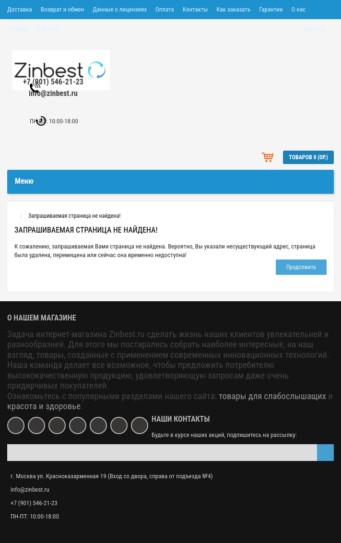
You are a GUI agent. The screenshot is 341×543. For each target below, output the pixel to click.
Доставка (19, 9)
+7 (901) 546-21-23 (53, 81)
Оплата (164, 9)
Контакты (195, 9)
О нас (299, 9)
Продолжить (301, 267)
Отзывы (17, 28)
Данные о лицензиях (120, 9)
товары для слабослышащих (272, 396)
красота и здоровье (44, 406)
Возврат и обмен (62, 9)
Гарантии (270, 9)
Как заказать (233, 9)
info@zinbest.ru (53, 93)
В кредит (47, 28)
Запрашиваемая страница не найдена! (74, 215)
